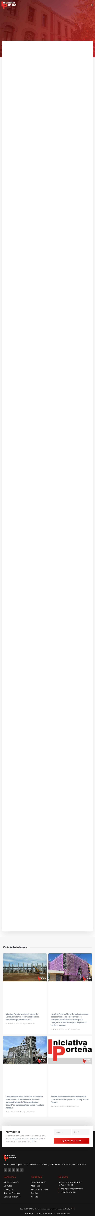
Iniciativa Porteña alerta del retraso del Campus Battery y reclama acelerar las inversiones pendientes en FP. (22, 1018)
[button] (92, 5)
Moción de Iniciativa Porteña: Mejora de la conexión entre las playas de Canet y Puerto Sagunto (69, 1101)
